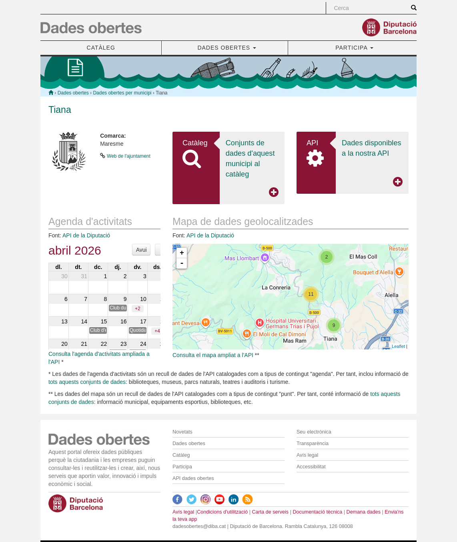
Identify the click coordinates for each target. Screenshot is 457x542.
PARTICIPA (354, 47)
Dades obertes (73, 93)
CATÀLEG (101, 47)
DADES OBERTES (226, 47)
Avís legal (307, 455)
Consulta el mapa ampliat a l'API (212, 355)
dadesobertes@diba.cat (199, 526)
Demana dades (364, 512)
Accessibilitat (311, 467)
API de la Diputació (86, 235)
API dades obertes (193, 478)
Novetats (182, 432)
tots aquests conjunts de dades (87, 382)
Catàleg (181, 455)
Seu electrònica (314, 432)
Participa (182, 467)
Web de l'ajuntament (128, 156)
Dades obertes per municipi (122, 93)
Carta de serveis (270, 512)
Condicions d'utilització (222, 512)
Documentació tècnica (317, 512)
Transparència (313, 443)
